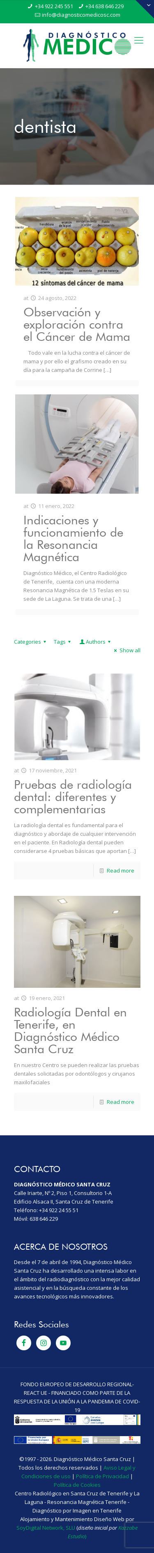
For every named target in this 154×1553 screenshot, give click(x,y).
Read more (120, 870)
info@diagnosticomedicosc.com (81, 14)
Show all (126, 650)
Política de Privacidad (102, 1476)
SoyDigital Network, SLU (45, 1527)
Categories (31, 641)
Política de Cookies (77, 1484)
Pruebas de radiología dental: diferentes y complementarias (73, 796)
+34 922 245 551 (54, 6)
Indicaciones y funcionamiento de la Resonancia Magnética (73, 538)
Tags (63, 641)
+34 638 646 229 (104, 6)
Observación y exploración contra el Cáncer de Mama (76, 324)
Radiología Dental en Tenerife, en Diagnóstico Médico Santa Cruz (70, 1030)
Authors (95, 641)
